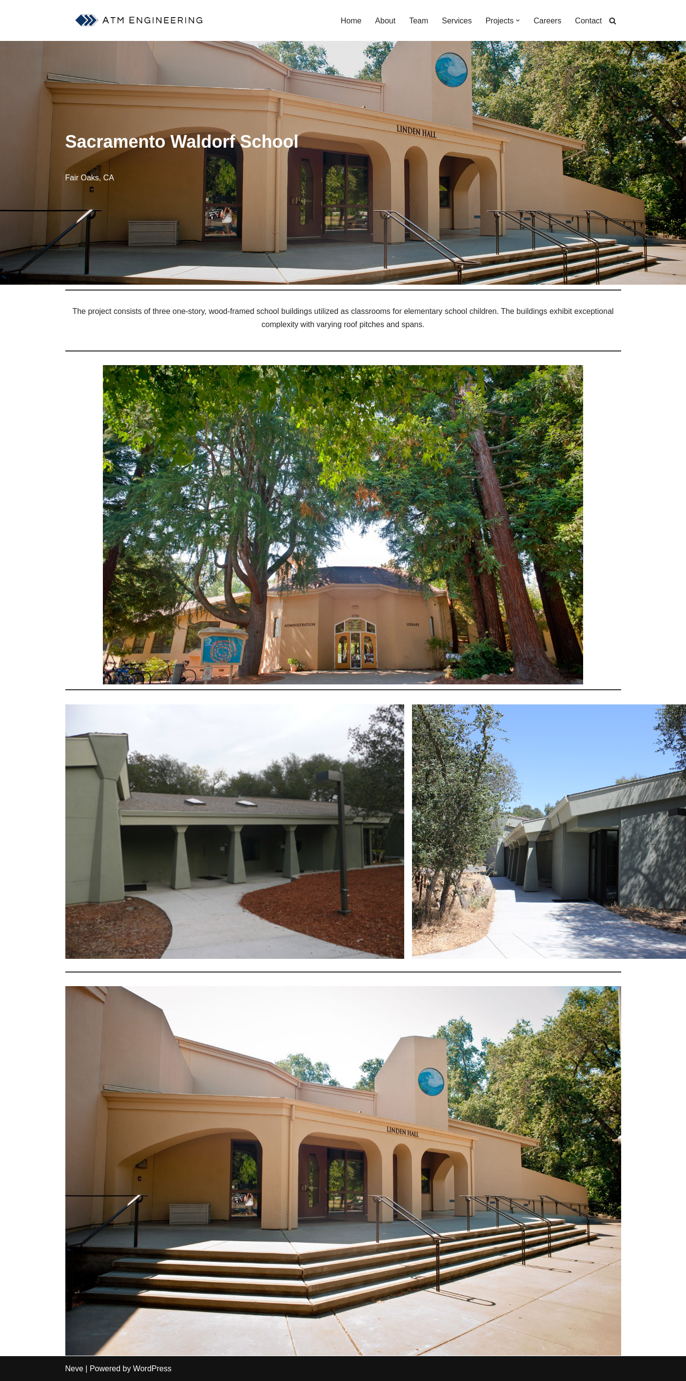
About (385, 21)
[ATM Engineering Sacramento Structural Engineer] (140, 20)
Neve (74, 1368)
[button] (518, 20)
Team (418, 21)
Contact (588, 21)
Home (351, 21)
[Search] (612, 20)
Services (456, 21)
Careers (547, 21)
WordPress (152, 1368)
